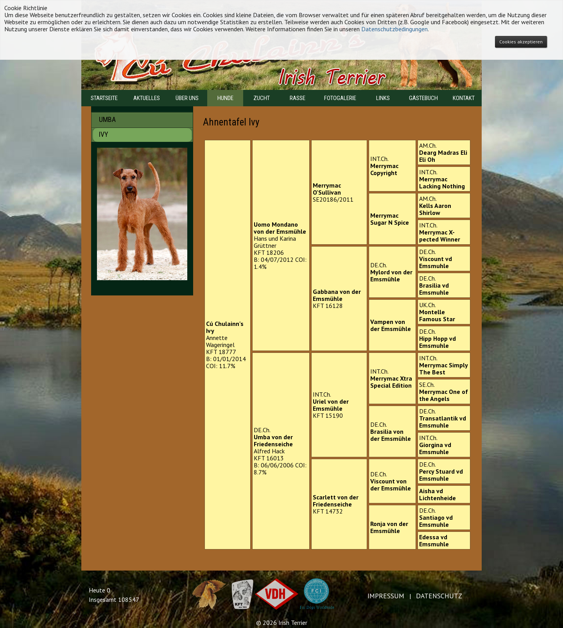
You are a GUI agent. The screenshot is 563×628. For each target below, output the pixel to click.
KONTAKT (464, 98)
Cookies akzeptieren (521, 42)
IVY (147, 134)
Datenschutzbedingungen (394, 29)
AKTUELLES (146, 98)
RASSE (297, 98)
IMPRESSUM (386, 595)
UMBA (147, 119)
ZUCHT (261, 98)
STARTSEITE (104, 98)
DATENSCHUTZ (439, 595)
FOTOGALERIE (340, 98)
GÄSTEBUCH (423, 98)
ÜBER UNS (187, 98)
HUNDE (225, 98)
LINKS (383, 98)
